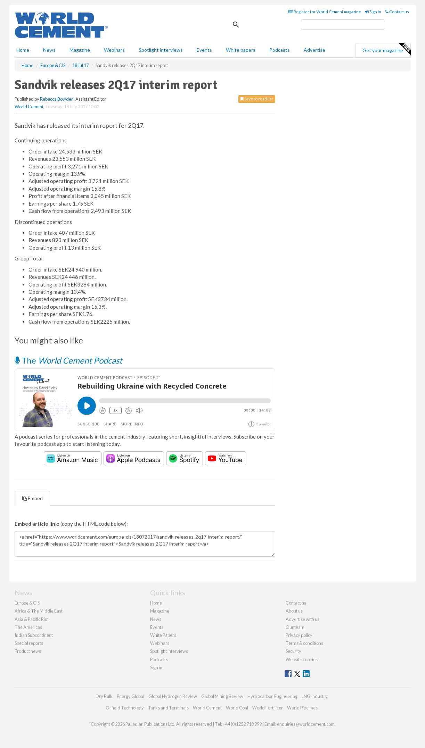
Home (22, 50)
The (68, 360)
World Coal (237, 707)
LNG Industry (315, 696)
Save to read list (256, 98)
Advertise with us (302, 619)
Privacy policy (299, 635)
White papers (240, 50)
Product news (28, 651)
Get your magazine (386, 49)
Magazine (80, 50)
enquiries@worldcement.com (306, 724)
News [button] (49, 50)
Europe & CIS (27, 603)
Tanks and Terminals (168, 707)
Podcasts (279, 50)
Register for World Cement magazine (324, 11)
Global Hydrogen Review (172, 696)
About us (294, 611)
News (155, 619)
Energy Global (130, 696)
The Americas (28, 627)
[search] (342, 24)
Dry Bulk (104, 696)
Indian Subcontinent (34, 635)
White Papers (163, 635)
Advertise (314, 50)
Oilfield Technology (125, 707)
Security (293, 651)
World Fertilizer (267, 707)
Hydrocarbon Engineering (272, 696)
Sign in (373, 11)
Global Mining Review (222, 696)
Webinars (114, 50)
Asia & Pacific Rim (32, 619)
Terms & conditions (304, 643)
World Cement (29, 106)
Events (204, 50)
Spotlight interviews (161, 50)
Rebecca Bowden (57, 99)
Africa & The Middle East (39, 611)
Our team (295, 627)
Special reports (29, 643)
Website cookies (302, 659)
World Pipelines (302, 707)
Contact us (397, 11)
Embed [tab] (32, 498)
